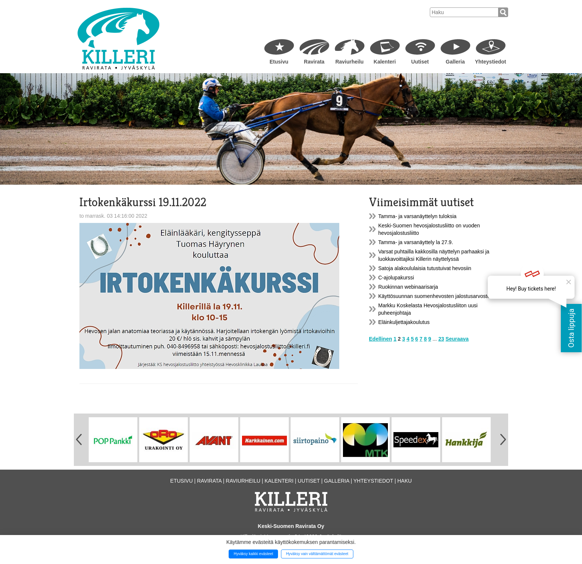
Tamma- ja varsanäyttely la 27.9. (415, 242)
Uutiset (420, 62)
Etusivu (278, 62)
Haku (404, 481)
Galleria (455, 62)
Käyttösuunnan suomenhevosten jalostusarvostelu (436, 296)
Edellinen (380, 339)
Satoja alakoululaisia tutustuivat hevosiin (424, 268)
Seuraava (456, 339)
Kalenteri (385, 62)
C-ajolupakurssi (396, 278)
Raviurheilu (349, 62)
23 (441, 339)
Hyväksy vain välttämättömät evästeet (317, 554)
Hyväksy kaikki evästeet (253, 554)
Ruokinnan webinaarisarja (408, 287)
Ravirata (314, 62)
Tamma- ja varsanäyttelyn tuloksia (417, 216)
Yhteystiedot (490, 62)
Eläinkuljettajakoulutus (404, 322)
